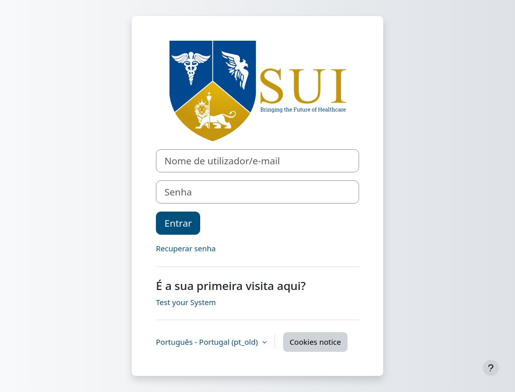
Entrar (178, 223)
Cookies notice (315, 342)
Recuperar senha (186, 248)
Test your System (186, 302)
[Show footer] (491, 368)
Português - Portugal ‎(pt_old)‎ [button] (208, 342)
